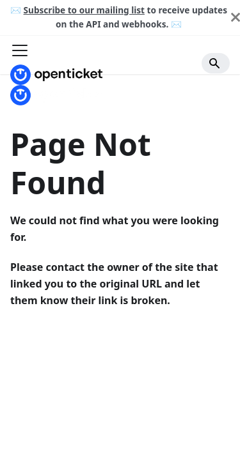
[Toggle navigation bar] (19, 52)
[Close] (235, 17)
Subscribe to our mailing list (84, 10)
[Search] (216, 63)
